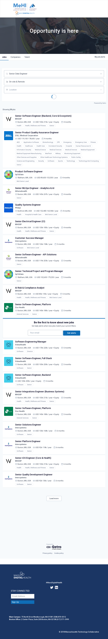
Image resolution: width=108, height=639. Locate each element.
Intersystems (22, 249)
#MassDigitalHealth (54, 583)
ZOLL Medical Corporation (28, 137)
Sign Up (15, 602)
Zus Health (21, 320)
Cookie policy (58, 553)
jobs (4, 57)
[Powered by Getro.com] (54, 547)
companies (15, 57)
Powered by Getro (100, 103)
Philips (19, 213)
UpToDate (20, 178)
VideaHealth (21, 361)
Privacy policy (47, 553)
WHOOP (19, 120)
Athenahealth (22, 195)
